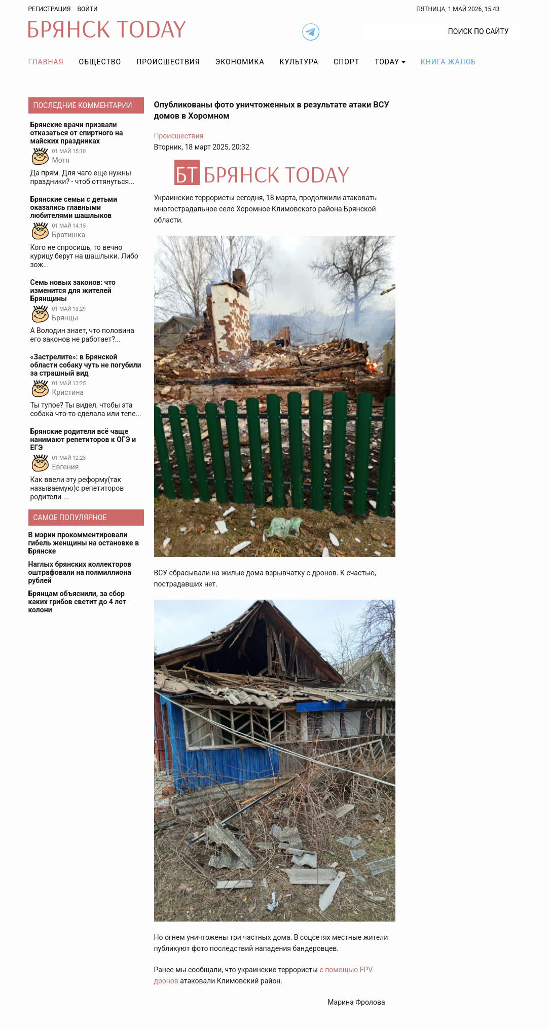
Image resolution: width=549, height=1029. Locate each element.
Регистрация (49, 9)
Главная (46, 62)
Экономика (240, 62)
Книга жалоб (448, 62)
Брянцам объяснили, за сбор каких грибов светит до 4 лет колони (77, 602)
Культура (299, 62)
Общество (100, 62)
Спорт (346, 62)
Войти (87, 9)
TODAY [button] (387, 62)
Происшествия (168, 62)
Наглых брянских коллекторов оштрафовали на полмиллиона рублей (80, 572)
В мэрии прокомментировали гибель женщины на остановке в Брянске (83, 543)
